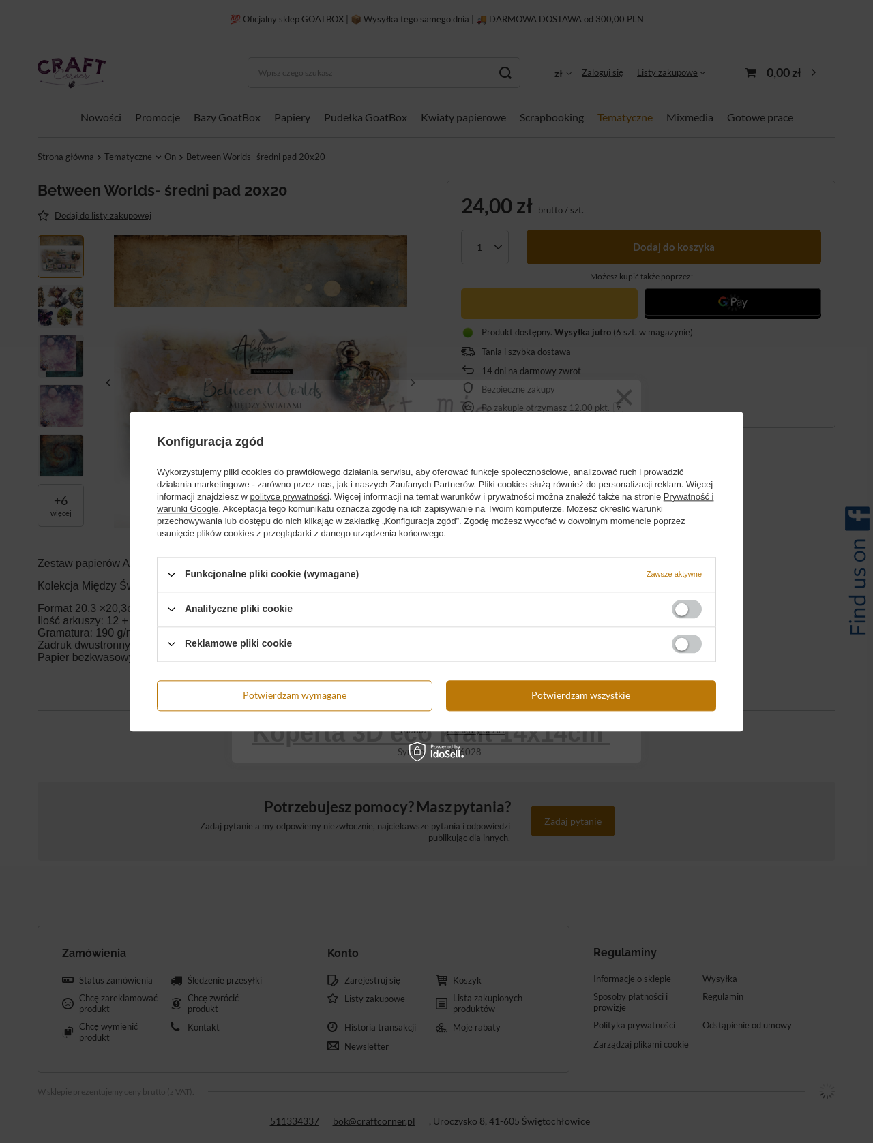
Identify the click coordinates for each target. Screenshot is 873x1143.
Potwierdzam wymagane (294, 695)
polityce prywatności (289, 496)
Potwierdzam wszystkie (580, 695)
